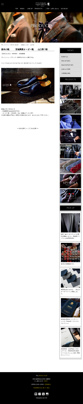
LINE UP (30, 8)
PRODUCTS (39, 8)
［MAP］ (46, 381)
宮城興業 (22, 53)
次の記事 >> (34, 128)
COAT (70, 107)
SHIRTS (70, 121)
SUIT (70, 92)
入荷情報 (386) (65, 73)
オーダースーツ (7, 44)
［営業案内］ (48, 384)
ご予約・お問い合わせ (52, 8)
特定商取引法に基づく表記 (41, 387)
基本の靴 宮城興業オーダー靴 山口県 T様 (24, 44)
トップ (28, 128)
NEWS (22, 8)
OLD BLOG (64, 8)
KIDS (70, 151)
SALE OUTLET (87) (67, 65)
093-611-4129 (43, 375)
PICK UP (12, 44)
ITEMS (70, 166)
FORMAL (70, 136)
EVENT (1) (64, 56)
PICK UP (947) (65, 61)
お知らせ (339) (65, 69)
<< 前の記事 (21, 128)
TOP (16, 8)
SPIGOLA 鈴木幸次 (70, 181)
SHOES (15, 53)
